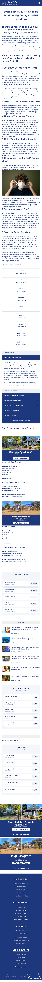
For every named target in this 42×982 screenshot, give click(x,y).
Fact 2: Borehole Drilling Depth (12, 400)
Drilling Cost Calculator (20, 931)
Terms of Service (21, 954)
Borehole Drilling (21, 910)
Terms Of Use (23, 976)
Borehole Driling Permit (21, 934)
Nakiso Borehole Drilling (20, 974)
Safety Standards (21, 963)
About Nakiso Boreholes (21, 883)
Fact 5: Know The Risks (10, 415)
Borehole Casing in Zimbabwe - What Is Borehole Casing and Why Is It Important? (23, 639)
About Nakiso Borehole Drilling (12, 357)
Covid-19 (23, 32)
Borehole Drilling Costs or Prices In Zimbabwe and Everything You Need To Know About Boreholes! (24, 629)
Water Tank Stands (21, 916)
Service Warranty (21, 960)
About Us (8, 976)
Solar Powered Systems (21, 919)
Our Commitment (21, 886)
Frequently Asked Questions (21, 940)
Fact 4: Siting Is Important (11, 410)
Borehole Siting (21, 907)
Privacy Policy (21, 957)
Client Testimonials (21, 943)
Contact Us (15, 976)
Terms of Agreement (21, 967)
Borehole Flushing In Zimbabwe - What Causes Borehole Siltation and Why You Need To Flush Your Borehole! (25, 658)
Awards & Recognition (21, 889)
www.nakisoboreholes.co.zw (17, 497)
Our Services (21, 893)
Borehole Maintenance (21, 913)
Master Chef (6, 219)
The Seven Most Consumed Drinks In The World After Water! (25, 677)
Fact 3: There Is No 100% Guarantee (14, 405)
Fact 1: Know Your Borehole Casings (14, 395)
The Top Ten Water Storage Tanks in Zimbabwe (25, 667)
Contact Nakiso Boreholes (21, 896)
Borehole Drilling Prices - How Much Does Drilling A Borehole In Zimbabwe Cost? (25, 648)
